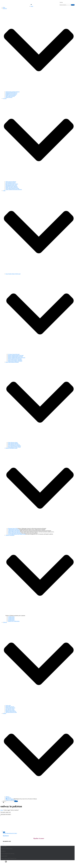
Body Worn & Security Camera (11, 183)
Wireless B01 (8, 705)
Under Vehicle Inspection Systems (12, 188)
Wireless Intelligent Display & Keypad (15, 355)
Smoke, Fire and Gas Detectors (11, 187)
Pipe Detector (6, 835)
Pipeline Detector (8, 97)
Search (72, 4)
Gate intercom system (9, 708)
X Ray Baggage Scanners (10, 182)
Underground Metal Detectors (11, 92)
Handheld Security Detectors (11, 94)
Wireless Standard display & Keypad (15, 356)
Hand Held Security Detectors (11, 186)
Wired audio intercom (9, 706)
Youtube (4, 863)
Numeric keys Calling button (13, 621)
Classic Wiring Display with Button (15, 359)
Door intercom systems (10, 710)
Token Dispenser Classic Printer (14, 446)
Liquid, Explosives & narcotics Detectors (13, 189)
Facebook (4, 862)
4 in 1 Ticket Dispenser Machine (14, 445)
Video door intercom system (11, 712)
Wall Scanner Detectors (10, 96)
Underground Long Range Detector (12, 91)
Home (32, 6)
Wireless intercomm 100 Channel (14, 532)
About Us (7, 796)
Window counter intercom (10, 711)
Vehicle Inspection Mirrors (10, 181)
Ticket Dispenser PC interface (14, 444)
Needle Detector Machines (10, 95)
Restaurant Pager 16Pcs (13, 528)
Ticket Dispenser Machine (13, 443)
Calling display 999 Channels (14, 530)
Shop (4, 7)
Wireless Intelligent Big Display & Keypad (16, 357)
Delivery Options (9, 798)
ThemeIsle (72, 861)
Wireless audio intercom (10, 707)
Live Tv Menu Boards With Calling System (16, 534)
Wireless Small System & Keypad (14, 358)
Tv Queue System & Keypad (13, 354)
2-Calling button (11, 618)
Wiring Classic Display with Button (15, 360)
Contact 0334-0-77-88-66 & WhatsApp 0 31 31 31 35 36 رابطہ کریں (17, 2)
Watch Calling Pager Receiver (14, 531)
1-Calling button (11, 616)
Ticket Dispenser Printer (13, 442)
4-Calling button (11, 620)
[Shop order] (5, 814)
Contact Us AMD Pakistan (10, 800)
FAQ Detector (8, 797)
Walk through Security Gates (11, 185)
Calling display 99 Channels (13, 529)
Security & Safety (13, 833)
